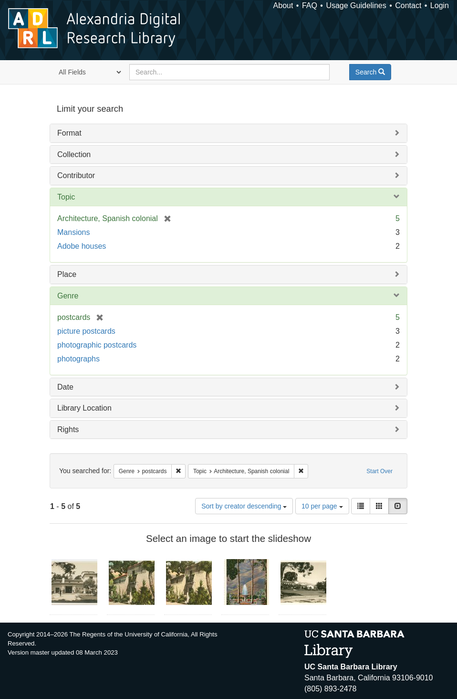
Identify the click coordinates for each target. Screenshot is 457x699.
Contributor (76, 175)
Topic (66, 197)
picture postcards (86, 331)
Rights (68, 429)
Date (65, 387)
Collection (74, 154)
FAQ (309, 5)
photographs (78, 359)
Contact (408, 5)
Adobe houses (81, 246)
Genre (67, 296)
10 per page (322, 506)
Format (69, 133)
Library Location (84, 408)
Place (66, 274)
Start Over (379, 471)
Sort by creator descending (244, 506)
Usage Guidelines (356, 5)
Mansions (73, 232)
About (283, 5)
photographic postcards (96, 345)
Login (439, 5)
